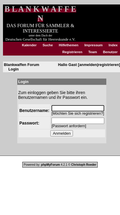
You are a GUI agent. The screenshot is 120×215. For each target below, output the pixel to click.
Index (113, 45)
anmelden (88, 64)
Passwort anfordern (69, 126)
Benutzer (110, 52)
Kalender (29, 45)
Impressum (93, 45)
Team (92, 52)
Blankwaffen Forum (21, 64)
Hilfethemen (69, 45)
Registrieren (72, 52)
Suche (48, 45)
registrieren (108, 64)
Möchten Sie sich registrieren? (78, 113)
